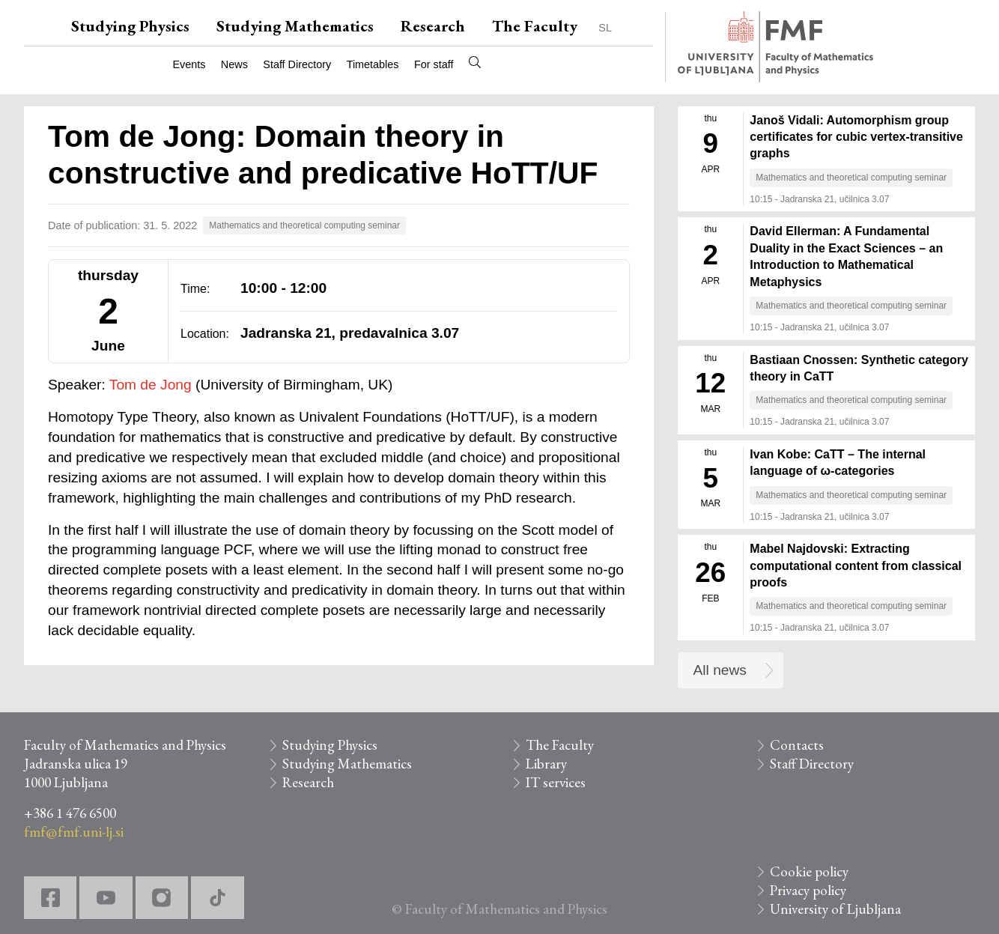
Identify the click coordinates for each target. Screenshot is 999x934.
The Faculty (534, 26)
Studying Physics (130, 26)
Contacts (797, 745)
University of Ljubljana (835, 909)
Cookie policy (809, 871)
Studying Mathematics (295, 26)
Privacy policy (808, 890)
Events (188, 64)
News (234, 64)
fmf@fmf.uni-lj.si (74, 831)
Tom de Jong (150, 384)
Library (546, 763)
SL (605, 28)
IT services (556, 782)
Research (433, 26)
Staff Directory (297, 64)
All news (720, 670)
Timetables (373, 64)
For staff (434, 64)
